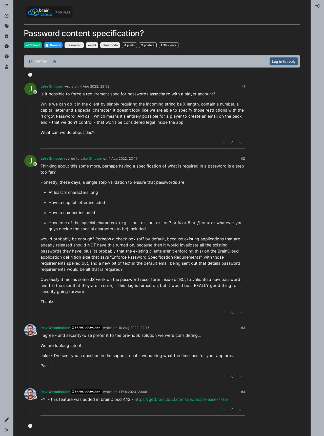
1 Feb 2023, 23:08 (132, 392)
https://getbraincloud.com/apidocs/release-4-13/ (181, 399)
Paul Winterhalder (55, 328)
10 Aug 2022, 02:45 (134, 328)
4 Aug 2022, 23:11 (122, 158)
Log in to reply (284, 61)
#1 (243, 86)
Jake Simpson (51, 86)
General (53, 45)
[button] (6, 420)
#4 (243, 392)
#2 (243, 158)
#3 (243, 328)
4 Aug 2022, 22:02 (94, 86)
